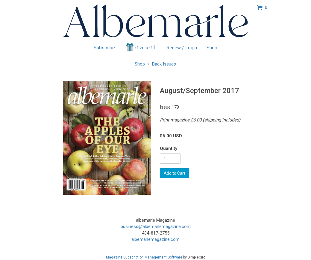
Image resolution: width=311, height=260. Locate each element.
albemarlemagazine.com (155, 239)
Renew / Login (181, 48)
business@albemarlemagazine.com (156, 226)
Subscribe (104, 48)
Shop (212, 48)
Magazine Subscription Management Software (144, 257)
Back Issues (164, 64)
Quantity (169, 148)
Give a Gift (141, 46)
